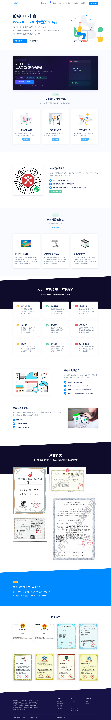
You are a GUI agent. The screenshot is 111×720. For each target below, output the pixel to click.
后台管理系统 (93, 3)
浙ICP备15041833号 (61, 717)
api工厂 (15, 3)
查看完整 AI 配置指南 (24, 82)
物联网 (55, 3)
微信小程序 (59, 701)
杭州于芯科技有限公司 (22, 717)
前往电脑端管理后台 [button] (56, 191)
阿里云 (87, 701)
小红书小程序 (60, 708)
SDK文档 (73, 701)
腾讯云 (87, 704)
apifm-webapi (74, 708)
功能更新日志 (34, 41)
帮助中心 (61, 3)
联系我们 (83, 3)
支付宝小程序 (60, 704)
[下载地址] (55, 227)
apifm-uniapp (74, 710)
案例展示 (76, 3)
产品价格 (68, 3)
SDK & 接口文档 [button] (41, 3)
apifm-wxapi (74, 704)
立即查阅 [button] (26, 139)
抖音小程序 (59, 706)
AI (49, 2)
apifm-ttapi (74, 706)
